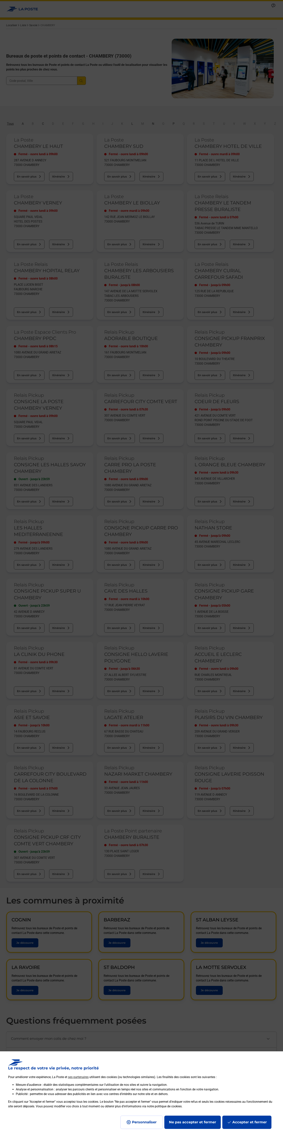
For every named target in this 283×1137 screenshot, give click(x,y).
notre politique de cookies (164, 1106)
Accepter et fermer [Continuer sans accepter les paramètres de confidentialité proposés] (249, 1122)
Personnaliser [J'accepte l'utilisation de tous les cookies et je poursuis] (144, 1122)
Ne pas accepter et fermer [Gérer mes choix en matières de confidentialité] (192, 1122)
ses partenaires (78, 1077)
